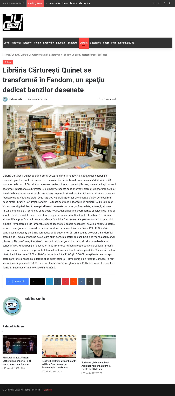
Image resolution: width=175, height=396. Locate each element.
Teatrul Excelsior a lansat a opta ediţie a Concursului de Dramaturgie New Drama (59, 364)
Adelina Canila (15, 99)
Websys (48, 389)
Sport (106, 42)
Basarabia (95, 42)
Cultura (84, 42)
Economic (48, 42)
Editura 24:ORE (126, 42)
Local (7, 42)
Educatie (60, 42)
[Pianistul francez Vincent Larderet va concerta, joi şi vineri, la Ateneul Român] (20, 344)
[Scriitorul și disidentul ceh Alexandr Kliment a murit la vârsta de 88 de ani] (99, 347)
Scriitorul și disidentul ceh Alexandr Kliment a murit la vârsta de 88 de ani (96, 365)
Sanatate (72, 42)
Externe (27, 42)
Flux (113, 42)
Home (6, 54)
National (16, 42)
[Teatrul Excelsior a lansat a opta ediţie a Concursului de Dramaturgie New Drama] (59, 346)
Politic (37, 42)
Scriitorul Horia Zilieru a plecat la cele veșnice (67, 3)
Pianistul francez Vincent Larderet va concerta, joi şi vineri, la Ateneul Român (17, 360)
